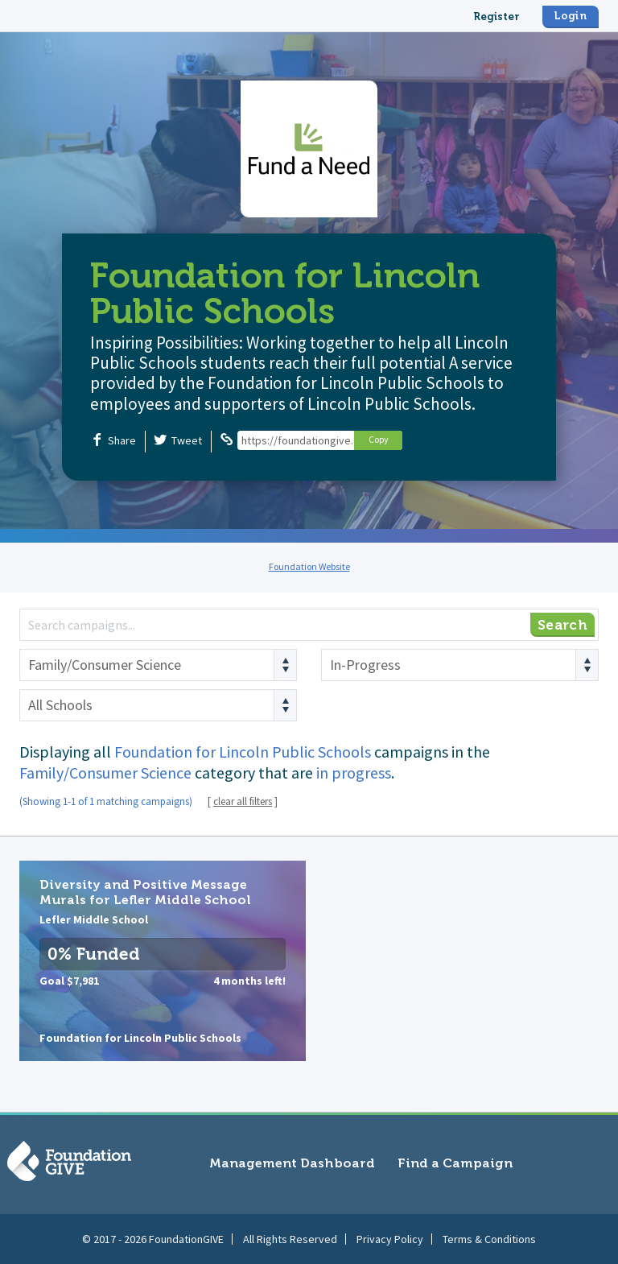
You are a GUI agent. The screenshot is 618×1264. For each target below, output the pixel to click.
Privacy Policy (389, 1239)
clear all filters (242, 801)
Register (496, 16)
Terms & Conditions (489, 1239)
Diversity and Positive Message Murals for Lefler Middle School (162, 961)
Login (570, 16)
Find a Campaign (455, 1163)
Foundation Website (309, 566)
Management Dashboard (292, 1163)
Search (562, 625)
